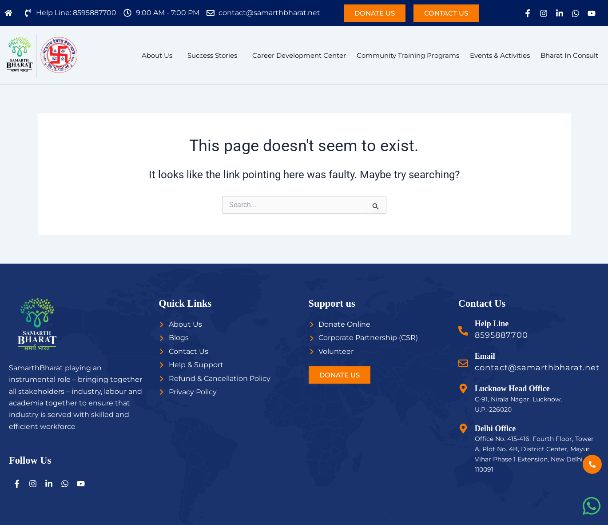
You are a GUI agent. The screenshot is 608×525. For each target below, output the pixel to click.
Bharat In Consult (569, 55)
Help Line (492, 323)
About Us (157, 55)
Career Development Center (299, 55)
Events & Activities (500, 55)
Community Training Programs (408, 55)
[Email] (463, 363)
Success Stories (212, 55)
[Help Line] (463, 331)
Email (485, 356)
